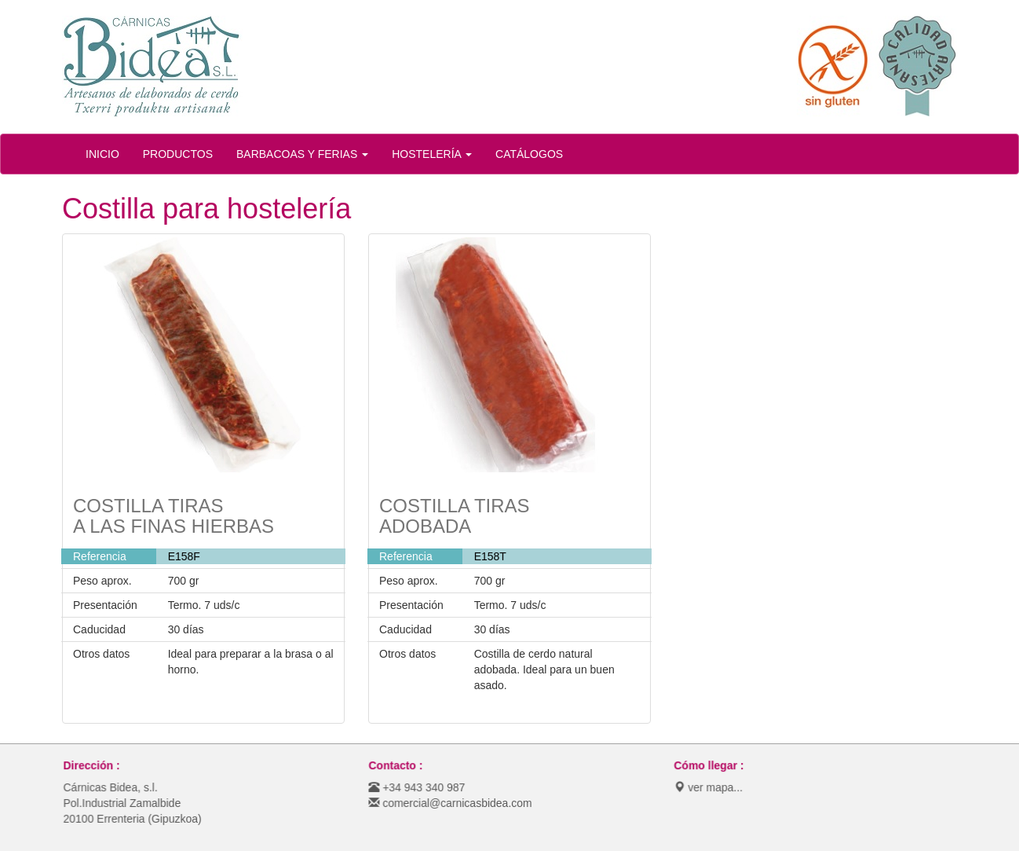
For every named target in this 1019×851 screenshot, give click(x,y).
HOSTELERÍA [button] (432, 154)
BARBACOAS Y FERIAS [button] (302, 154)
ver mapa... (711, 788)
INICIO (102, 154)
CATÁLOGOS (529, 154)
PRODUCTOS (178, 154)
